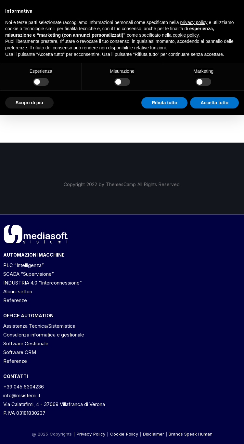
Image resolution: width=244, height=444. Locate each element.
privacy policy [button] (194, 22)
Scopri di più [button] (29, 102)
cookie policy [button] (186, 35)
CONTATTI (15, 376)
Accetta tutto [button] (214, 102)
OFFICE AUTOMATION (28, 315)
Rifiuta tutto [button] (164, 102)
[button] (153, 434)
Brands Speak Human (190, 434)
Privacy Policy (91, 434)
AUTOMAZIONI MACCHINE (34, 255)
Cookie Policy (124, 434)
